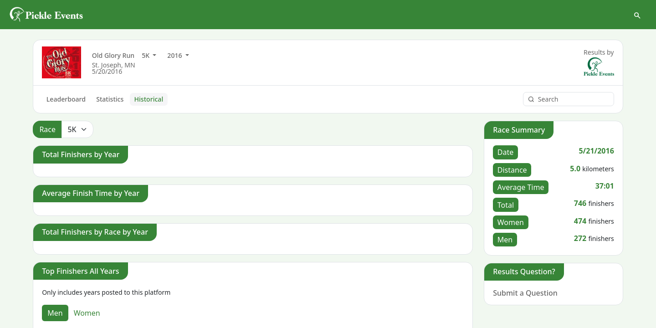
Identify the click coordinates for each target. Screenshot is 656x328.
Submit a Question (525, 293)
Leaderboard (66, 99)
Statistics (109, 99)
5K (146, 55)
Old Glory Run (113, 55)
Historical (149, 99)
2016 (175, 55)
